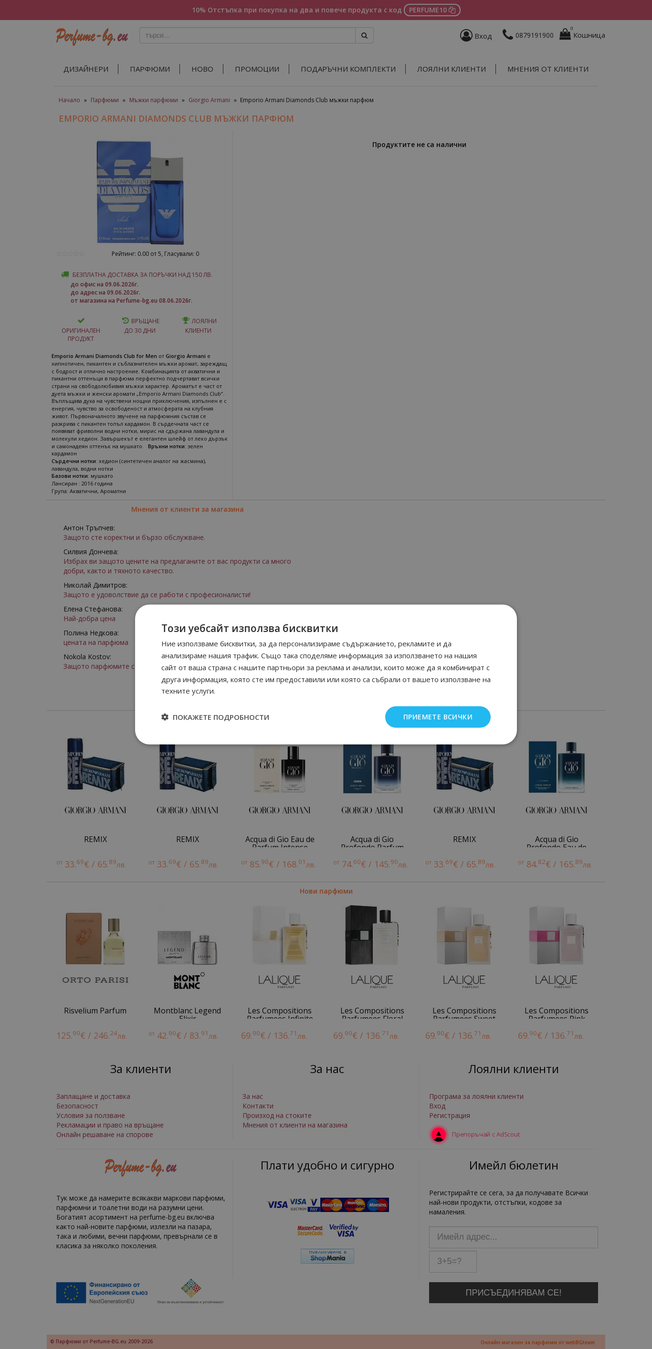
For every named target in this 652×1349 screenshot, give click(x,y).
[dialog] (326, 674)
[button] (215, 717)
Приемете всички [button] (438, 716)
